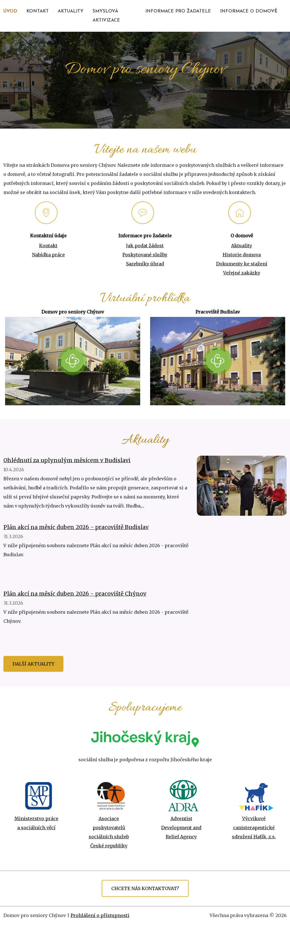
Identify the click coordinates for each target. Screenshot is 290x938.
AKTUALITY (71, 11)
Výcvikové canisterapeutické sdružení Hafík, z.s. (254, 827)
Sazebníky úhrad (145, 264)
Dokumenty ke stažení (241, 264)
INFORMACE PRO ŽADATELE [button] (178, 11)
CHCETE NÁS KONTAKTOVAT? (145, 888)
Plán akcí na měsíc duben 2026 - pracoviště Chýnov (74, 593)
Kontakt (48, 245)
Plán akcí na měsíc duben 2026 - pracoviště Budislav (76, 527)
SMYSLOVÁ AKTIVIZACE (106, 16)
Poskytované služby (144, 254)
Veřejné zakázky (241, 273)
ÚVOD (10, 11)
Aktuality (241, 245)
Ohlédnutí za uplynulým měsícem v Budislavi (67, 460)
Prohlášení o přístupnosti (100, 915)
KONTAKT (37, 11)
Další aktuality (33, 664)
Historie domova (242, 254)
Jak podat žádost (145, 245)
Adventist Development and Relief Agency (181, 827)
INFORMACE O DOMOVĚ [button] (249, 11)
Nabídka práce (48, 254)
